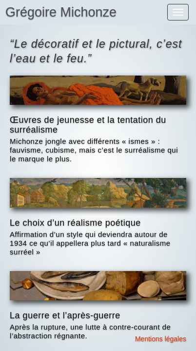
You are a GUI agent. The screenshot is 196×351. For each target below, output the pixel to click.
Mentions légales (160, 339)
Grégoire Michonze (61, 12)
